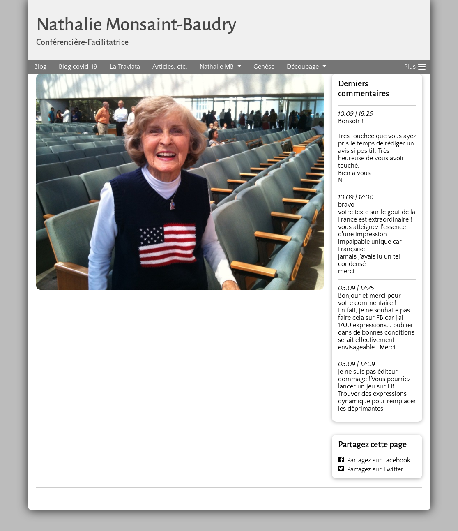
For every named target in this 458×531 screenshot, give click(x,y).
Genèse (263, 66)
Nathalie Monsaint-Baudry (136, 24)
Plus (415, 65)
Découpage (303, 66)
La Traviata (125, 66)
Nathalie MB (217, 66)
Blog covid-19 (78, 66)
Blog (40, 66)
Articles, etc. (169, 66)
